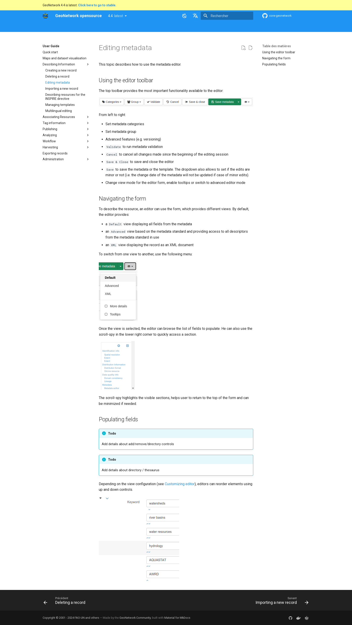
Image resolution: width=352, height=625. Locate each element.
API (148, 27)
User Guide (103, 27)
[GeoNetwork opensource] (45, 15)
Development (165, 27)
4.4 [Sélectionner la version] (115, 16)
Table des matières (276, 46)
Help (87, 27)
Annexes (204, 27)
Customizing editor (180, 484)
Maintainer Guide (129, 27)
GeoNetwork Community (135, 617)
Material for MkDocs (177, 617)
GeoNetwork (51, 27)
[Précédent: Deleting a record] (65, 601)
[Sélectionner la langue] (195, 15)
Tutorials (187, 27)
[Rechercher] (227, 16)
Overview (72, 27)
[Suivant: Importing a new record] (280, 601)
